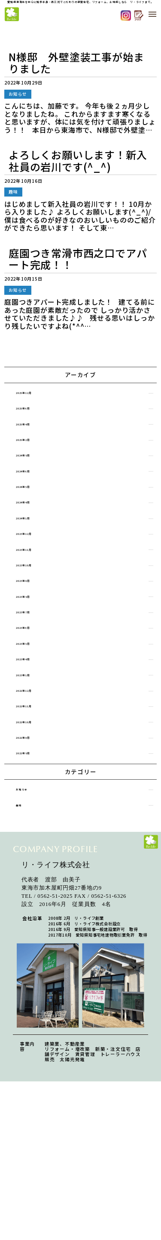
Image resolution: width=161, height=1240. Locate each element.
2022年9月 (32, 793)
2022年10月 (34, 774)
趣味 (25, 868)
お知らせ (30, 849)
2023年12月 (34, 557)
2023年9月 (32, 612)
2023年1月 (32, 720)
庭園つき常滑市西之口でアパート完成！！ (78, 258)
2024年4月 (32, 521)
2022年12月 (34, 738)
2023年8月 (32, 630)
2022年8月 (32, 811)
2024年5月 (32, 503)
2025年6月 (32, 412)
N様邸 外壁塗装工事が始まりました (76, 62)
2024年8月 (32, 466)
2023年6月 (32, 666)
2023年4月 (32, 702)
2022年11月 (34, 756)
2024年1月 (32, 539)
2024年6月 (32, 484)
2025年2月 (32, 448)
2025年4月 (32, 430)
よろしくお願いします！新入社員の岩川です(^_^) (78, 160)
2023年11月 (34, 575)
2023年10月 (34, 593)
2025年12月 (34, 394)
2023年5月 (32, 684)
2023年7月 (32, 648)
